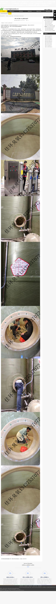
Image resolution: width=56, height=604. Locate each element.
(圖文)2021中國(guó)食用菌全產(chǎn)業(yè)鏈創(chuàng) (49, 45)
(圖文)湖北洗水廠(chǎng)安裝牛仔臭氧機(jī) (49, 40)
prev (3, 302)
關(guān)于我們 (39, 11)
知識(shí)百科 (30, 11)
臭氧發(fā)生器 (40, 587)
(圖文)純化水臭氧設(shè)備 (49, 24)
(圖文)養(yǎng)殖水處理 (48, 23)
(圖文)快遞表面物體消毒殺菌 (49, 29)
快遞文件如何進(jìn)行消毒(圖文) (49, 20)
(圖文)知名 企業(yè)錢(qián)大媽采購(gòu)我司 (49, 39)
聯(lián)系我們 (48, 11)
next (53, 302)
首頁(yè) (3, 11)
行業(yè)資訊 (21, 11)
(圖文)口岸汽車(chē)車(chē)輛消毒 (50, 26)
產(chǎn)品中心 (12, 11)
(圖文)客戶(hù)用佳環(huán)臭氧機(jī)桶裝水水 (49, 35)
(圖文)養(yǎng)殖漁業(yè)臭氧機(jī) (50, 30)
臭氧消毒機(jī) (44, 587)
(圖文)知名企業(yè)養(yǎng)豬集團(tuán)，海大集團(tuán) (49, 38)
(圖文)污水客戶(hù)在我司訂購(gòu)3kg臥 (49, 43)
